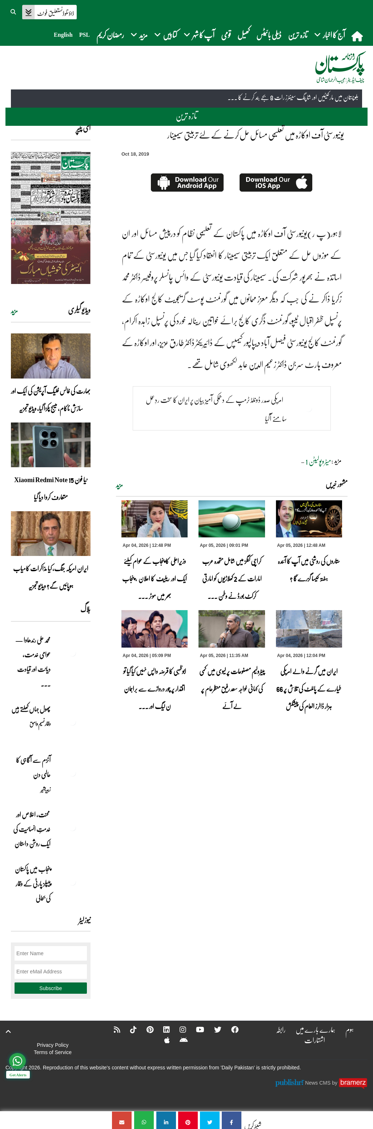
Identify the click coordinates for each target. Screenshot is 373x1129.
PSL (84, 35)
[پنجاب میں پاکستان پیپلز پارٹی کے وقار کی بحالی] (72, 882)
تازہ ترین (298, 34)
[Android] (179, 1040)
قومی (226, 34)
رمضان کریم (110, 34)
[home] (358, 36)
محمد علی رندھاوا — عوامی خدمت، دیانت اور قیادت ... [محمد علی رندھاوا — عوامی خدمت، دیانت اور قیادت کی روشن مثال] (33, 662)
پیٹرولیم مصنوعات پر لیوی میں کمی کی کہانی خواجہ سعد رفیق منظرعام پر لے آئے (232, 688)
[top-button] (8, 1032)
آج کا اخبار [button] (329, 34)
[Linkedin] (162, 1029)
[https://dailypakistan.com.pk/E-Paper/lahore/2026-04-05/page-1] (51, 217)
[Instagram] (178, 1029)
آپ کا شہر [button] (199, 34)
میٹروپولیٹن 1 (318, 461)
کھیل (243, 34)
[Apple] (162, 1040)
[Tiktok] (129, 1029)
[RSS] (112, 1029)
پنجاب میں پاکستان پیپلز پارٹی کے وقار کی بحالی (33, 883)
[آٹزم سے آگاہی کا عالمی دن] (72, 773)
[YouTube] (195, 1029)
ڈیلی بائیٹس (268, 34)
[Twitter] (213, 1029)
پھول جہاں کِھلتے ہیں (31, 709)
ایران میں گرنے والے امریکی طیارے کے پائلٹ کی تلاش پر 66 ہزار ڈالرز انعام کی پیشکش (308, 688)
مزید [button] (139, 34)
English (63, 35)
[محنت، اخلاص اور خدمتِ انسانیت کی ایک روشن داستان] (72, 827)
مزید (119, 485)
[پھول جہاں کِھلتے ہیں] (72, 722)
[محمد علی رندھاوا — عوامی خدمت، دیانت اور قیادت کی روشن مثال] (72, 653)
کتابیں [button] (165, 34)
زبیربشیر (46, 789)
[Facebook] (230, 1029)
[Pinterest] (145, 1029)
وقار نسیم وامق (40, 723)
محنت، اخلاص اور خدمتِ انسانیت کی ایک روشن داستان (32, 829)
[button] (13, 11)
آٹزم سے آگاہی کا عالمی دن (33, 767)
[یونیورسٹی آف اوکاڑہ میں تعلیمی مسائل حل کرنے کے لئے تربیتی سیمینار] (231, 1120)
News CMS (318, 1083)
